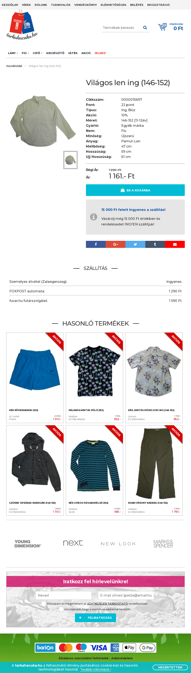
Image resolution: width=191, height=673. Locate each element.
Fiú (25, 53)
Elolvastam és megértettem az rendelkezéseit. (94, 603)
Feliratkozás (95, 617)
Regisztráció (158, 4)
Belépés (136, 4)
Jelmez (100, 53)
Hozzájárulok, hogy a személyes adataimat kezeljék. (95, 609)
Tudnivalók (61, 4)
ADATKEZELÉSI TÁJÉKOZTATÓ (107, 603)
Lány (13, 53)
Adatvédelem (122, 658)
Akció (86, 53)
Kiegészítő (55, 53)
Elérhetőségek (113, 4)
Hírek (26, 4)
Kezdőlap (10, 4)
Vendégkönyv (85, 4)
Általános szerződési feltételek (84, 658)
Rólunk (41, 4)
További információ (95, 669)
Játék (73, 53)
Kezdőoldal (14, 66)
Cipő (38, 53)
